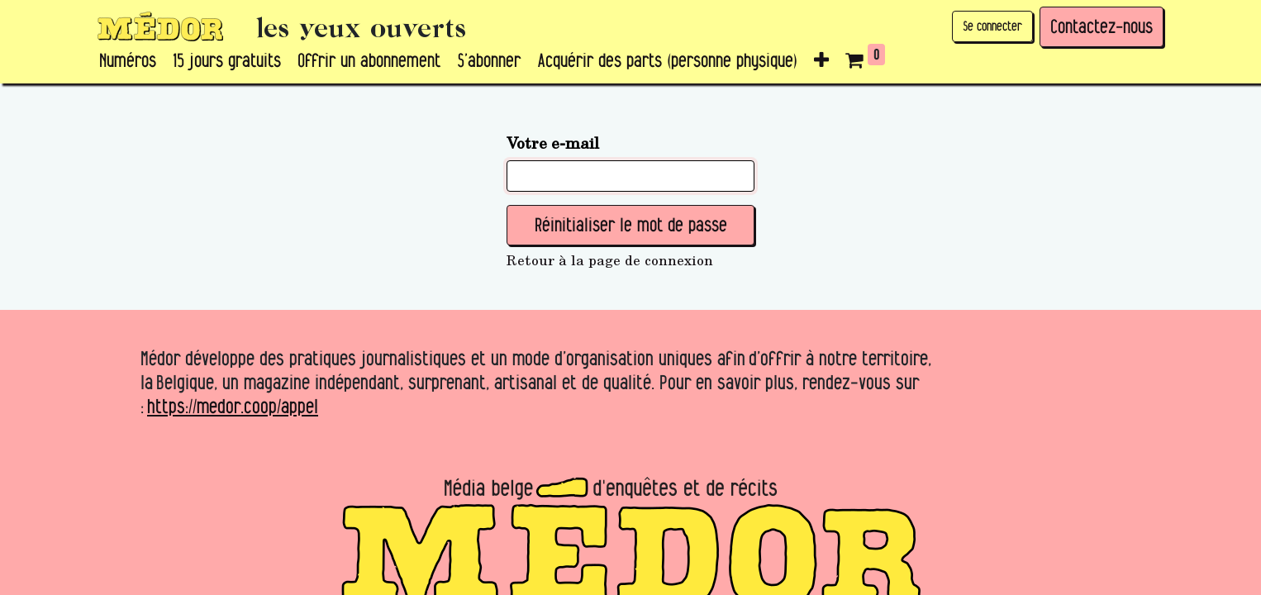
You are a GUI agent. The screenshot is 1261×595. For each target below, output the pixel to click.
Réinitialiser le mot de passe (631, 224)
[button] (821, 61)
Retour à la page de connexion (610, 260)
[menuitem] (127, 61)
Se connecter (992, 26)
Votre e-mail (553, 142)
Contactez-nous (1101, 26)
